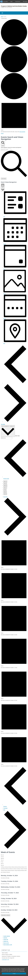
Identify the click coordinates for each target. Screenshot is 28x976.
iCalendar (5, 937)
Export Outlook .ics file (7, 944)
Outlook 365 (5, 939)
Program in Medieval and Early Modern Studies (14, 6)
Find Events (3, 178)
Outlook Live (5, 941)
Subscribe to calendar (5, 915)
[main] (14, 482)
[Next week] (15, 421)
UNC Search (25, 1)
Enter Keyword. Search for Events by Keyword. (11, 147)
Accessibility (5, 1)
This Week (3, 424)
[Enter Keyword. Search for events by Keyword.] (6, 150)
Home (2, 16)
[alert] (14, 117)
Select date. (17, 435)
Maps (11, 1)
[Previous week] (15, 383)
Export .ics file (6, 942)
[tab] (5, 481)
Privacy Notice (22, 971)
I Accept (14, 973)
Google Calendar (6, 936)
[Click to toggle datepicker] (8, 431)
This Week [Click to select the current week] (5, 808)
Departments (17, 1)
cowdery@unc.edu (5, 959)
